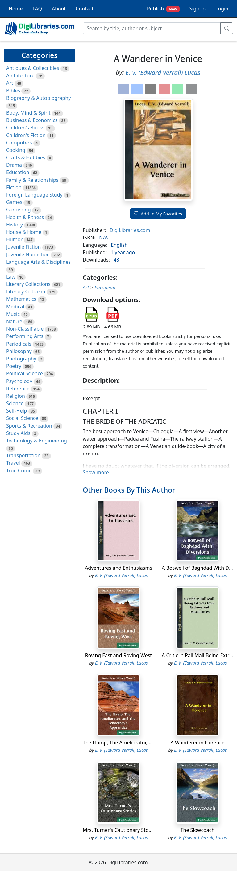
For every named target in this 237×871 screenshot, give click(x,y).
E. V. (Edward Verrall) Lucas (162, 72)
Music (13, 314)
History (14, 224)
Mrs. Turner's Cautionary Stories (120, 830)
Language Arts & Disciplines (38, 261)
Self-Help (16, 410)
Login (221, 8)
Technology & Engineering (36, 440)
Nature (14, 321)
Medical (15, 306)
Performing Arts (24, 336)
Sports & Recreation (29, 425)
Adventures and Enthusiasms (118, 567)
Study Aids (18, 433)
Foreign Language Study (34, 194)
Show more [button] (96, 472)
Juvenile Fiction (23, 246)
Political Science (24, 373)
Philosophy (19, 351)
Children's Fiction (26, 135)
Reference (17, 388)
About (59, 8)
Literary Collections (28, 284)
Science (14, 403)
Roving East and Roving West (118, 655)
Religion (15, 396)
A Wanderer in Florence (198, 742)
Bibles (13, 90)
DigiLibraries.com (130, 230)
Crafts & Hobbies (25, 157)
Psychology (19, 381)
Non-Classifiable (25, 328)
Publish (163, 8)
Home (16, 8)
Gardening (18, 209)
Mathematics (21, 298)
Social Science (22, 418)
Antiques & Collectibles (32, 68)
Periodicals (18, 343)
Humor (14, 239)
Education (17, 172)
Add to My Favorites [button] (158, 214)
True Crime (19, 470)
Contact (85, 8)
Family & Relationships (32, 180)
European (104, 287)
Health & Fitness (25, 217)
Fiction (14, 187)
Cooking (15, 150)
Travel (13, 462)
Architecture (20, 75)
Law (10, 276)
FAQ (37, 8)
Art (9, 82)
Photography (21, 358)
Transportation (23, 455)
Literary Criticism (25, 291)
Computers (19, 142)
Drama (14, 164)
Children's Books (25, 127)
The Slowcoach (198, 830)
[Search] (152, 28)
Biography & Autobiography (38, 98)
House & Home (23, 232)
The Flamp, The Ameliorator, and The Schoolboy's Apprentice (152, 742)
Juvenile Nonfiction (28, 254)
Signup (197, 8)
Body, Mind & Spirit (28, 112)
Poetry (13, 366)
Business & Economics (32, 120)
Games (14, 202)
